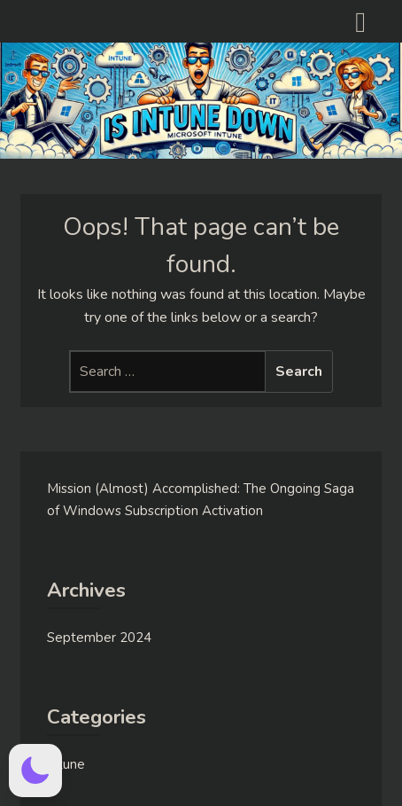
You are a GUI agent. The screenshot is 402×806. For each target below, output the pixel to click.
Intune (66, 764)
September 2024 (99, 637)
